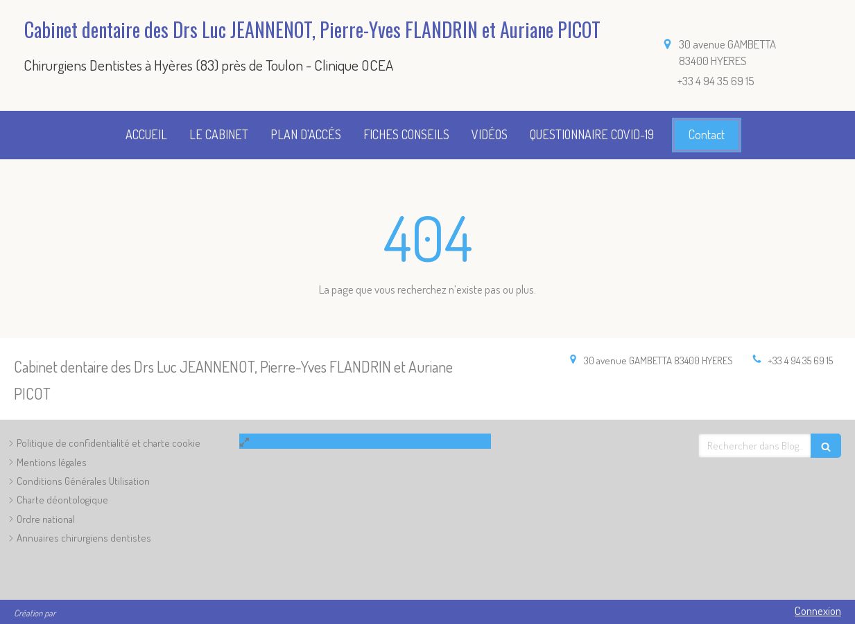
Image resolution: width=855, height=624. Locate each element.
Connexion (818, 610)
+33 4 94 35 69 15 (800, 360)
